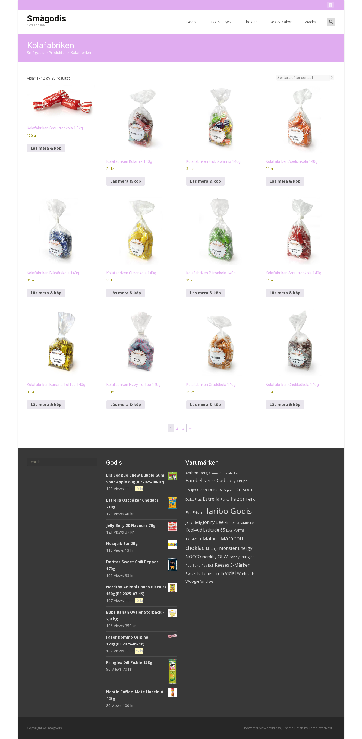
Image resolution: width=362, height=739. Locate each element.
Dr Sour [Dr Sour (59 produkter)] (244, 489)
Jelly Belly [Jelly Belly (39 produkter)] (193, 522)
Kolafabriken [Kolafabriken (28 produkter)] (246, 523)
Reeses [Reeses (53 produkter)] (222, 565)
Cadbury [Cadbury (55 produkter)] (226, 480)
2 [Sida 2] (177, 428)
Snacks (310, 26)
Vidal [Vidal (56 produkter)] (230, 573)
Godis (191, 26)
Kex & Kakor (281, 26)
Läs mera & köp (46, 148)
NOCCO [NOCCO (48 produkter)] (193, 557)
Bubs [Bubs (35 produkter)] (211, 480)
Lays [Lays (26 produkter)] (229, 530)
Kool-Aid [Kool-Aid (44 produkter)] (193, 530)
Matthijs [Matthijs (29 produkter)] (212, 548)
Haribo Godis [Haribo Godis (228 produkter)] (227, 511)
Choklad (251, 26)
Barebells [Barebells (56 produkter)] (195, 480)
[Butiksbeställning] (303, 78)
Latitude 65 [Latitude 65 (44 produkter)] (214, 530)
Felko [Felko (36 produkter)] (251, 499)
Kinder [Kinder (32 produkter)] (230, 522)
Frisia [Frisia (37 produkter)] (197, 512)
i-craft (299, 728)
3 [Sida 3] (183, 428)
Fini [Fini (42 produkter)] (188, 512)
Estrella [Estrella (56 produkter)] (211, 499)
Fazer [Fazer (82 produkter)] (238, 498)
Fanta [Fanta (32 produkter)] (225, 499)
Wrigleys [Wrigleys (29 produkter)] (206, 581)
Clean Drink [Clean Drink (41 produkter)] (207, 489)
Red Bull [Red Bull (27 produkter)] (208, 565)
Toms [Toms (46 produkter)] (206, 573)
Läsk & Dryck (220, 26)
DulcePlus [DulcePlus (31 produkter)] (193, 499)
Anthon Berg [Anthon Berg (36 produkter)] (196, 472)
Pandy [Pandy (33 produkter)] (234, 556)
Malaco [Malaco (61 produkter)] (211, 538)
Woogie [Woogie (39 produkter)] (192, 581)
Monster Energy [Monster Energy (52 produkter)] (235, 548)
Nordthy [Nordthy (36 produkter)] (209, 556)
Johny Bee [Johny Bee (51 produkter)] (213, 522)
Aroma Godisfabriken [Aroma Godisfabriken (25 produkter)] (224, 473)
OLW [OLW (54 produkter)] (223, 556)
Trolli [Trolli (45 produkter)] (218, 573)
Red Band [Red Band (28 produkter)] (192, 565)
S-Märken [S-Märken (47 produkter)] (240, 565)
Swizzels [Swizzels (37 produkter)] (192, 573)
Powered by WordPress (262, 728)
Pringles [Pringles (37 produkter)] (247, 556)
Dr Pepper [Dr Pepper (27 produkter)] (226, 490)
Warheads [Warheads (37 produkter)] (246, 573)
